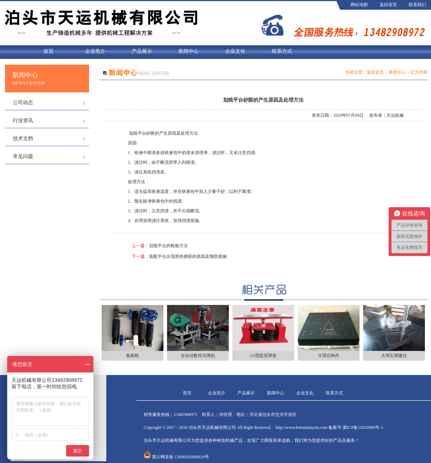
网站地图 (359, 4)
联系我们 (417, 4)
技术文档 (23, 138)
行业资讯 (23, 120)
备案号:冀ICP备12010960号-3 (355, 427)
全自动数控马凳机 (198, 355)
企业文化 (235, 51)
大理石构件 (328, 355)
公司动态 (23, 102)
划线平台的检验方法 (168, 245)
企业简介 (95, 51)
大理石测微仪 (394, 355)
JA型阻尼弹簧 (263, 355)
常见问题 (23, 156)
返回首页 (388, 4)
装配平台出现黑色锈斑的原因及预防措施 (188, 256)
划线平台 (137, 133)
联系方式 (282, 51)
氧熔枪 (132, 355)
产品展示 (142, 51)
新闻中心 (189, 51)
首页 (48, 51)
